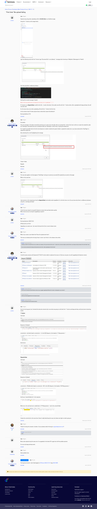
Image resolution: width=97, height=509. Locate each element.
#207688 (22, 465)
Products (19, 2)
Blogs (29, 494)
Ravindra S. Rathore (12, 124)
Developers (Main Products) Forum (20, 9)
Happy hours (30, 490)
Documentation (27, 2)
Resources (48, 2)
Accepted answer (24, 460)
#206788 (22, 429)
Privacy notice (26, 506)
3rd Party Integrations (52, 506)
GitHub (52, 495)
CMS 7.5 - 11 (31, 9)
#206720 (22, 228)
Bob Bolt (12, 428)
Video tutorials (53, 494)
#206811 (22, 446)
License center (7, 494)
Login (90, 2)
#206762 (22, 420)
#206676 (22, 169)
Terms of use (32, 506)
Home (6, 9)
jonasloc (12, 20)
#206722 (22, 285)
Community (41, 2)
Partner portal (53, 489)
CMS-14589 (55, 463)
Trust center (38, 506)
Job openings (7, 492)
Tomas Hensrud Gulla (12, 211)
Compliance (44, 506)
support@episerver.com (58, 426)
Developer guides (54, 490)
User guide (53, 492)
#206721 (22, 240)
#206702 (22, 214)
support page (81, 492)
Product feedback (31, 497)
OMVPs (34, 2)
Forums (10, 9)
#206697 (22, 204)
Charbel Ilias (12, 454)
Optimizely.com (7, 489)
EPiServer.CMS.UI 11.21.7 (45, 463)
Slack (29, 495)
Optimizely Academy (54, 497)
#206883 (22, 455)
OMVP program (30, 489)
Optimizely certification (9, 490)
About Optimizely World (17, 506)
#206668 (22, 116)
